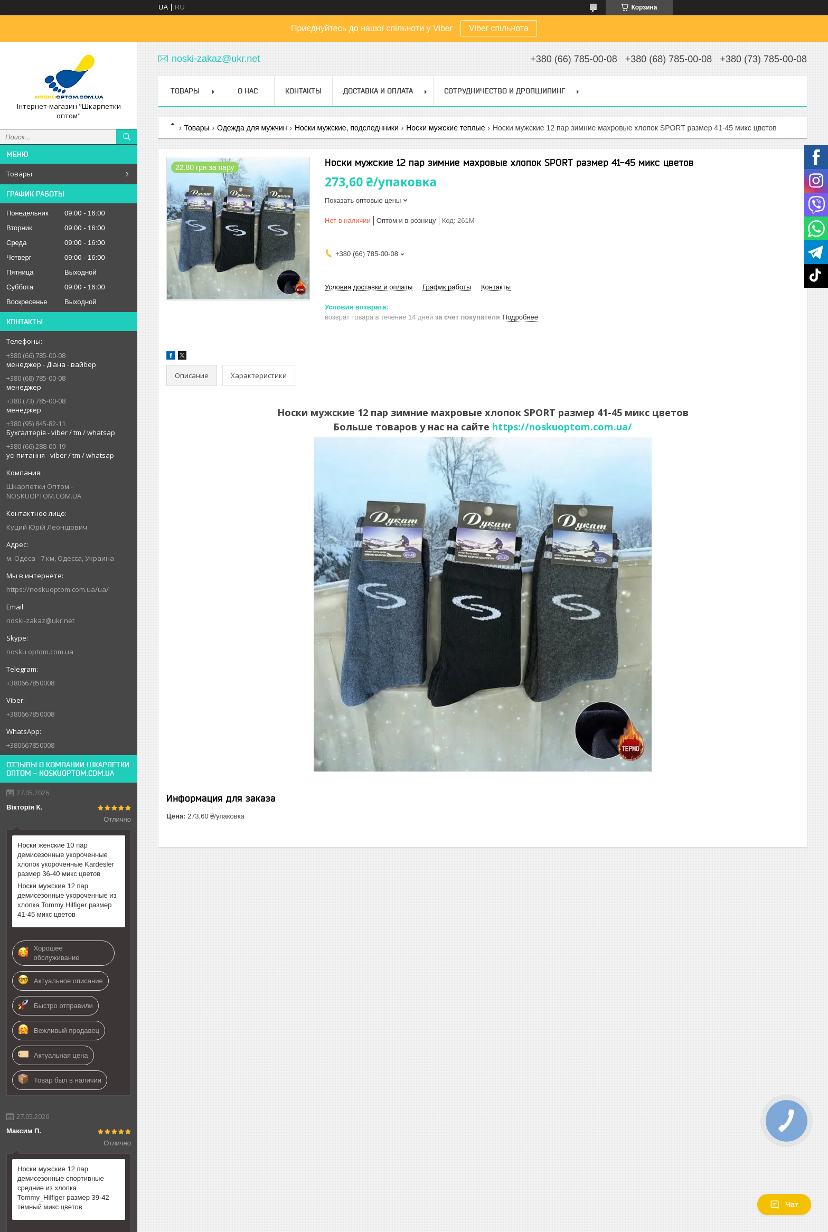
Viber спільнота (499, 28)
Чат (784, 1204)
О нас (248, 91)
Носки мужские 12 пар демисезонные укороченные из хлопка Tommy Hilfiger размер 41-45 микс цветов (67, 900)
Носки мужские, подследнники (347, 128)
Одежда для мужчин (252, 128)
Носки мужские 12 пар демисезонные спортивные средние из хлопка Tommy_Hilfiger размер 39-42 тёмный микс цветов (63, 1188)
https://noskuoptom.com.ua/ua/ (57, 589)
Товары (19, 173)
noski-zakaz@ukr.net (40, 620)
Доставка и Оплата (378, 91)
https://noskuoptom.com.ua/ (562, 426)
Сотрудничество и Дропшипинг (504, 91)
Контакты (303, 91)
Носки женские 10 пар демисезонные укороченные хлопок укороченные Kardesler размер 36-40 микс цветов (65, 859)
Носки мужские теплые (445, 128)
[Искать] (126, 137)
